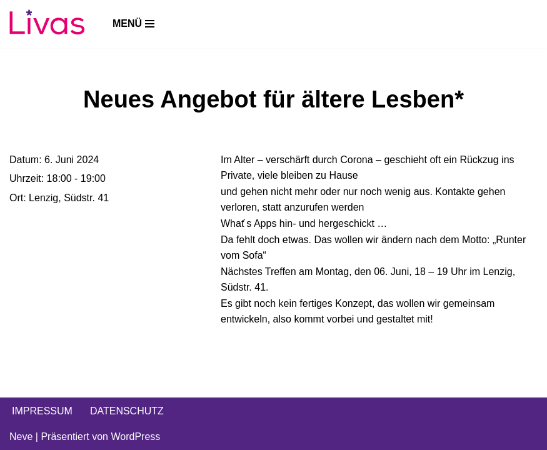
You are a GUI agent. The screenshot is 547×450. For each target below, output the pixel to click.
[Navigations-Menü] (133, 23)
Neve (21, 436)
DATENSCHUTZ (127, 411)
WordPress (135, 436)
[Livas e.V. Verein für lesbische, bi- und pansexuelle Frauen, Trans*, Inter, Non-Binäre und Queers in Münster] (46, 24)
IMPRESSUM (42, 411)
